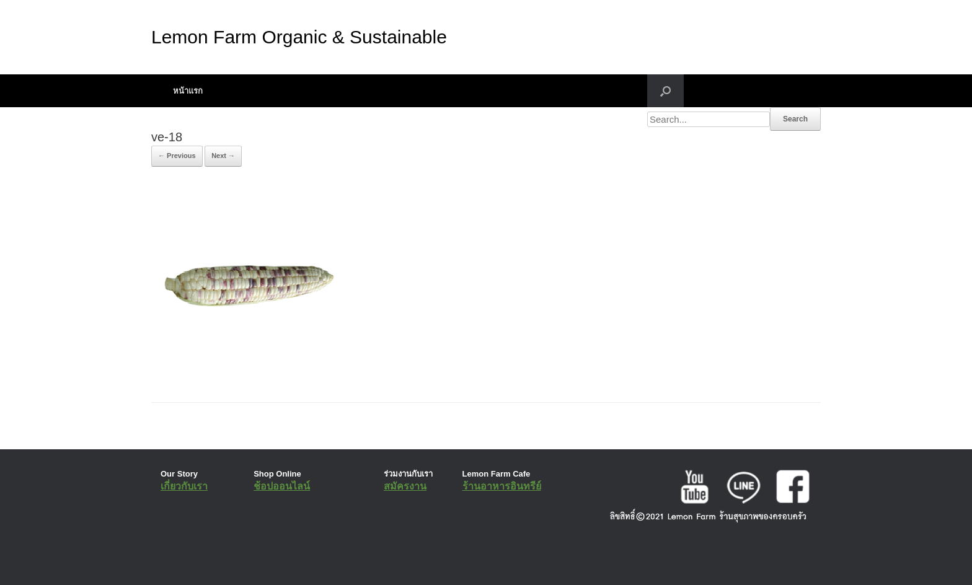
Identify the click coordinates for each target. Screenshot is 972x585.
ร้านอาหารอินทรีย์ (501, 486)
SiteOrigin (477, 560)
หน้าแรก (188, 90)
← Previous (177, 155)
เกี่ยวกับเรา (184, 486)
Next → (223, 155)
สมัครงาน (405, 486)
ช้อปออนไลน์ (282, 486)
